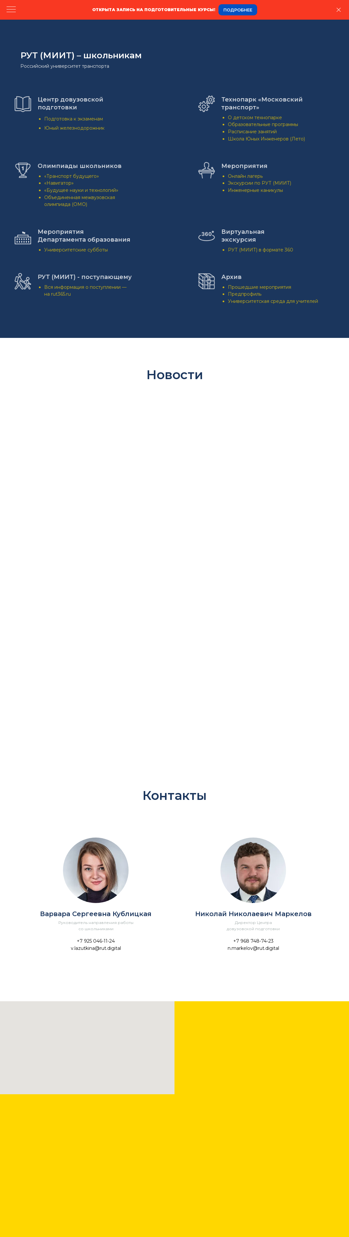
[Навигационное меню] (11, 10)
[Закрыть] (338, 10)
